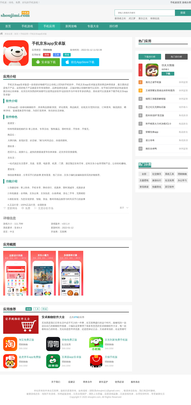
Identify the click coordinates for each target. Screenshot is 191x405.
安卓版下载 (46, 62)
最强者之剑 (120, 18)
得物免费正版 (69, 339)
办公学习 (182, 180)
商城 (67, 54)
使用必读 (119, 382)
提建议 (71, 382)
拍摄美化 (156, 186)
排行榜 (113, 26)
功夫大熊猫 (168, 65)
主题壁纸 (144, 180)
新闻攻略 (71, 26)
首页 (8, 26)
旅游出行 (156, 180)
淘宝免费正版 (26, 339)
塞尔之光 (142, 18)
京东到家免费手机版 (116, 339)
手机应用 (49, 26)
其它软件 (169, 186)
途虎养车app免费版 (30, 357)
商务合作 (87, 382)
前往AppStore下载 (79, 62)
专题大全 (93, 26)
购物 (47, 54)
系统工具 (169, 174)
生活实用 (169, 180)
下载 (168, 73)
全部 (144, 174)
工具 (57, 54)
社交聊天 (156, 174)
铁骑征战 (154, 18)
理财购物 (47, 50)
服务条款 (135, 382)
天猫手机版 (111, 357)
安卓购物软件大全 (53, 317)
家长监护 (103, 382)
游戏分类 (186, 2)
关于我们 (55, 382)
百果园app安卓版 (71, 357)
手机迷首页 (175, 2)
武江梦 (132, 18)
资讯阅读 (144, 186)
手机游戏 (27, 26)
